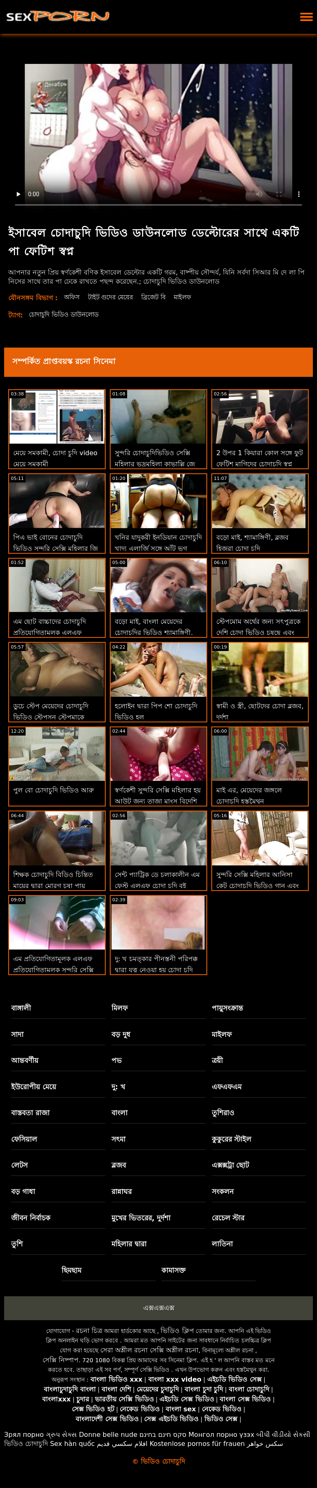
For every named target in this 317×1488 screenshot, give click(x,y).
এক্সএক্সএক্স (158, 1308)
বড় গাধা (23, 1191)
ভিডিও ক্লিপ (177, 1331)
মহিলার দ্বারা (129, 1244)
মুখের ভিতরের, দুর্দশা (140, 1218)
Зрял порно (24, 1435)
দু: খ (118, 1087)
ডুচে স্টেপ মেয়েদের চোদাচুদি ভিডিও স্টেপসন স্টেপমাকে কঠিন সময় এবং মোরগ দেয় (50, 717)
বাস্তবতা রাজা (30, 1113)
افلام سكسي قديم (122, 1444)
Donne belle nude (108, 1435)
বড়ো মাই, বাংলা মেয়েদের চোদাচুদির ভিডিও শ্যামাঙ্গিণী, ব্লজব (154, 633)
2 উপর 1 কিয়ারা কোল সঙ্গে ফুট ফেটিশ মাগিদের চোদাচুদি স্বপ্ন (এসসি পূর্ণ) (259, 464)
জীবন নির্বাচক (30, 1218)
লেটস (19, 1165)
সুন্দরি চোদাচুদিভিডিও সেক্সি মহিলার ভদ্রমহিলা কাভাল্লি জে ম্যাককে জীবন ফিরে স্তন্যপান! (155, 464)
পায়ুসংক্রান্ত (227, 1008)
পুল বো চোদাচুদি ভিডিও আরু (53, 790)
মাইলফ (190, 297)
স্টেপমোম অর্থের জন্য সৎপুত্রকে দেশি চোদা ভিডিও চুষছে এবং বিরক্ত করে (258, 633)
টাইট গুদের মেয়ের (114, 297)
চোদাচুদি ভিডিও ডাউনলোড (67, 314)
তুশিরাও (223, 1113)
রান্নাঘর (121, 1191)
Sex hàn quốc (72, 1444)
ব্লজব (118, 1165)
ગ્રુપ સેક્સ (61, 1435)
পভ (116, 1060)
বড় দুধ (120, 1034)
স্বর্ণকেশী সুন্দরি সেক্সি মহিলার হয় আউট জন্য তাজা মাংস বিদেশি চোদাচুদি (158, 801)
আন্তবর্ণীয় (24, 1060)
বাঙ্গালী (21, 1008)
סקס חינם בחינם (163, 1435)
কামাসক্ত (173, 1270)
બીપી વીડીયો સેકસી (283, 1435)
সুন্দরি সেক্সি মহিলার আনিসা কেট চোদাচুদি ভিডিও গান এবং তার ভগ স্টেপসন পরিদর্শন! (257, 886)
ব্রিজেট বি (159, 297)
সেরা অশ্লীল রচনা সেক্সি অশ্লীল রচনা (149, 1350)
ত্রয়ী (217, 1060)
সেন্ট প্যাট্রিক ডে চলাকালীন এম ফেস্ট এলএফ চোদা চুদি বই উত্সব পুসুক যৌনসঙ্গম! (157, 886)
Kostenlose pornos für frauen (197, 1444)
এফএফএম (226, 1087)
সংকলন (223, 1191)
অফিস (72, 297)
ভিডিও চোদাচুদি (26, 1444)
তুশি (17, 1244)
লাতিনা (222, 1244)
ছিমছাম (71, 1270)
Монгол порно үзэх (222, 1435)
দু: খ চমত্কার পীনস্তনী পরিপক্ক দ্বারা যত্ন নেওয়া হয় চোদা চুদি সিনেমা (156, 970)
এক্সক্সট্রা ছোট (230, 1165)
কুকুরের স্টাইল (232, 1139)
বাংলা (119, 1113)
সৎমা (118, 1139)
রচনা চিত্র (89, 1331)
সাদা (17, 1034)
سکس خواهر (265, 1444)
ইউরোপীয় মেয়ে (33, 1087)
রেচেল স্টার (228, 1218)
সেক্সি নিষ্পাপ (60, 1360)
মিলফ (119, 1008)
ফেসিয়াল (24, 1139)
